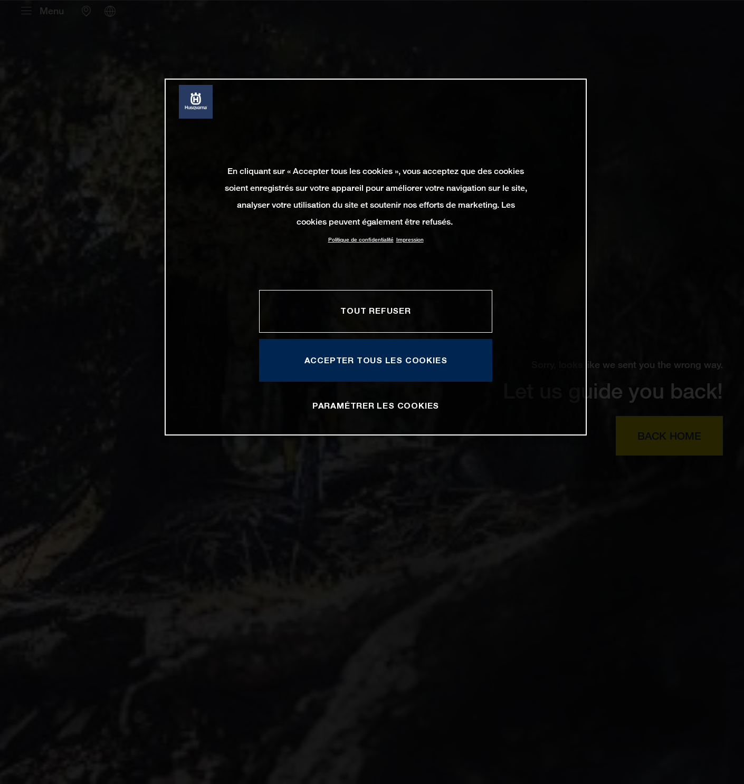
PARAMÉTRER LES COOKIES (375, 405)
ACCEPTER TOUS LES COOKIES (375, 360)
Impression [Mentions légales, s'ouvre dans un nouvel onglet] (410, 239)
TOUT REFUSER (375, 310)
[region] (376, 257)
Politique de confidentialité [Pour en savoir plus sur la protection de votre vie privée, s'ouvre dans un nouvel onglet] (361, 239)
